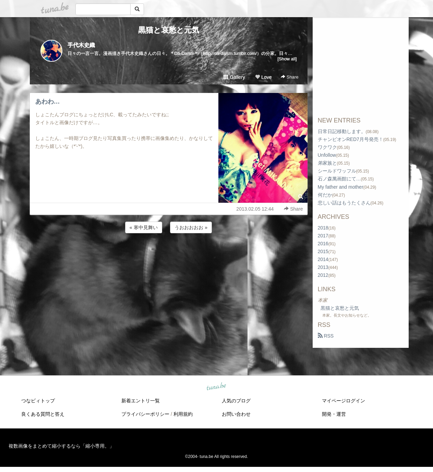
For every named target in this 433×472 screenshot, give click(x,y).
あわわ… (47, 101)
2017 (323, 235)
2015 (323, 251)
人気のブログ (236, 400)
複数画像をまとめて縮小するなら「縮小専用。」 (61, 446)
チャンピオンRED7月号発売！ (350, 139)
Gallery (234, 77)
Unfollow (327, 155)
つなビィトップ (38, 400)
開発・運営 (334, 414)
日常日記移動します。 (342, 131)
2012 (323, 275)
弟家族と (327, 163)
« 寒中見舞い (144, 227)
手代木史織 (81, 45)
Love (263, 77)
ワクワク (327, 147)
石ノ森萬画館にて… (339, 178)
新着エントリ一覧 (140, 400)
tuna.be (216, 387)
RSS (326, 336)
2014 (323, 259)
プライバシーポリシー (145, 414)
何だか (325, 195)
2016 (323, 243)
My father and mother (340, 187)
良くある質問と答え (42, 414)
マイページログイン (343, 400)
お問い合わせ (236, 414)
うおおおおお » (191, 227)
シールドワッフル (337, 171)
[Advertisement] (169, 253)
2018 (323, 228)
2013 (323, 267)
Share (289, 77)
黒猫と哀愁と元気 (168, 30)
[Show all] (287, 58)
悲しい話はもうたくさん (344, 202)
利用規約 (183, 414)
